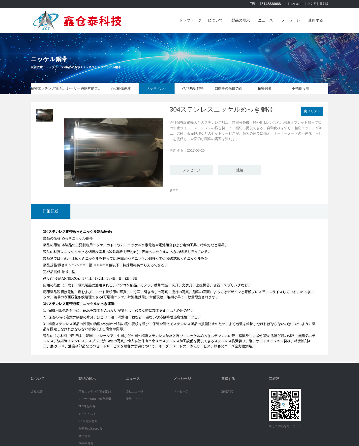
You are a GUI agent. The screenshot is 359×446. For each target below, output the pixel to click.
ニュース (265, 20)
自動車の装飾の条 (228, 88)
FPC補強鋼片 (121, 88)
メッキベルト (91, 67)
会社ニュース (135, 391)
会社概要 (37, 391)
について (215, 20)
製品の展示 (240, 20)
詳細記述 (51, 211)
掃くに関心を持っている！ (286, 426)
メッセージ (290, 20)
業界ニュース (135, 399)
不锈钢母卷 (300, 88)
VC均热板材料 (192, 88)
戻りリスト (312, 111)
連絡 (239, 170)
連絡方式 (227, 391)
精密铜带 (264, 88)
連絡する (315, 20)
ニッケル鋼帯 (112, 67)
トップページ (190, 20)
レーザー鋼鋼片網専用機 (85, 88)
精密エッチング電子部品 (49, 88)
